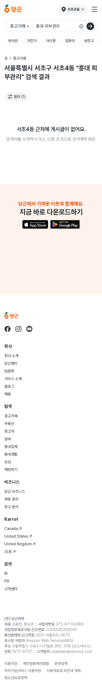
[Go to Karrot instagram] (18, 329)
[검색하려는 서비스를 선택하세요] (21, 26)
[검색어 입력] (64, 26)
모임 (7, 462)
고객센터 (10, 589)
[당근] (13, 9)
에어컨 (13, 41)
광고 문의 (11, 507)
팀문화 (9, 371)
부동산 (9, 423)
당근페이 (10, 363)
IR (6, 573)
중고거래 (10, 416)
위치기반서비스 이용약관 (22, 670)
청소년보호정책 (15, 678)
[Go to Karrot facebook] (7, 329)
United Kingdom (20, 544)
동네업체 (10, 446)
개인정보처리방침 (36, 663)
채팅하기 (10, 469)
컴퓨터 (70, 41)
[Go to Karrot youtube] (29, 329)
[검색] (90, 26)
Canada (13, 528)
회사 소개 (11, 356)
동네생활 (10, 454)
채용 (7, 394)
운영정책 (60, 663)
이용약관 (10, 663)
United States (18, 536)
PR (6, 581)
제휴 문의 (11, 499)
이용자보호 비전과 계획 (64, 670)
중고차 (9, 431)
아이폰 (51, 41)
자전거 (32, 41)
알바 (7, 439)
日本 (10, 551)
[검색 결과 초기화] (81, 26)
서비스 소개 (13, 378)
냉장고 (89, 41)
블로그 (9, 386)
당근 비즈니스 (14, 491)
